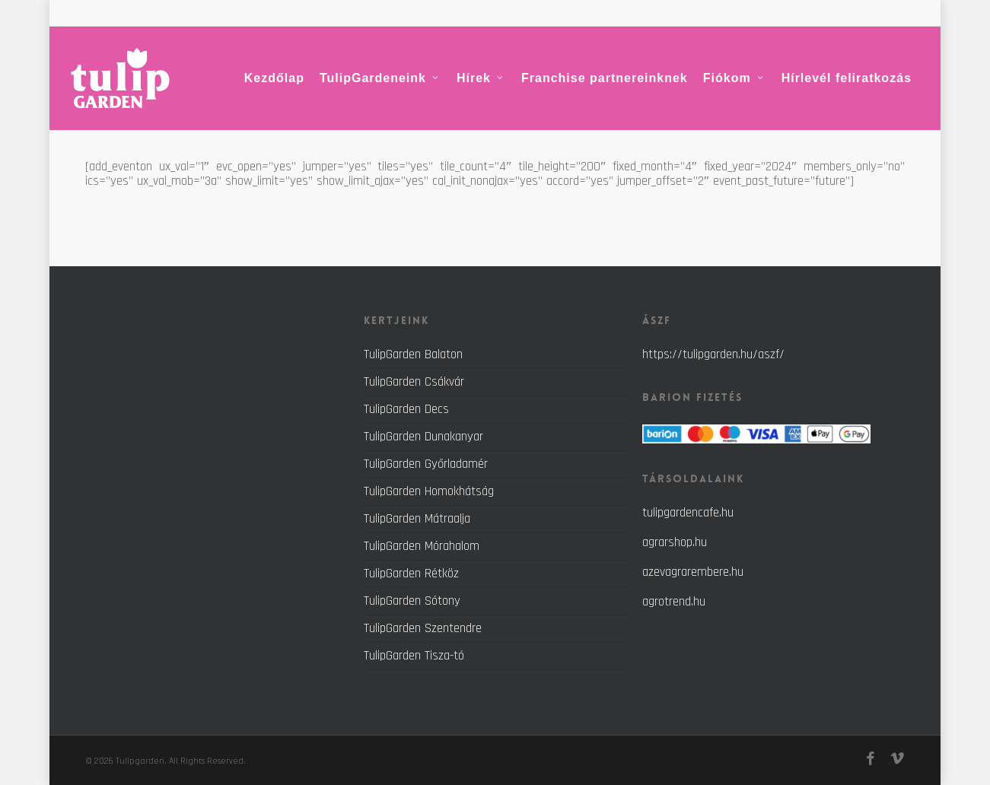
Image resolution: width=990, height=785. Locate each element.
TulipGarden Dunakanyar (423, 436)
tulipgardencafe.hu (688, 512)
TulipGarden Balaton (413, 355)
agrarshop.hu (674, 542)
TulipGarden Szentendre (423, 628)
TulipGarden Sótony (412, 601)
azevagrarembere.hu (692, 572)
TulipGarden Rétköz (411, 573)
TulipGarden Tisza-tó (414, 655)
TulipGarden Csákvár (414, 381)
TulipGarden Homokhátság (429, 491)
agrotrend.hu (673, 601)
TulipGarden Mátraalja (417, 518)
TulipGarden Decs (406, 409)
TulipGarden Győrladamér (426, 464)
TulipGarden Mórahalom (421, 546)
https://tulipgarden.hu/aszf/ (713, 354)
